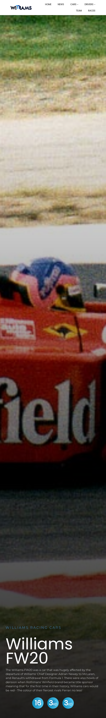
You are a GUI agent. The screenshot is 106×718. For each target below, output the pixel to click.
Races (91, 10)
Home (48, 4)
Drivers (90, 4)
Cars (74, 4)
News (61, 4)
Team (79, 10)
